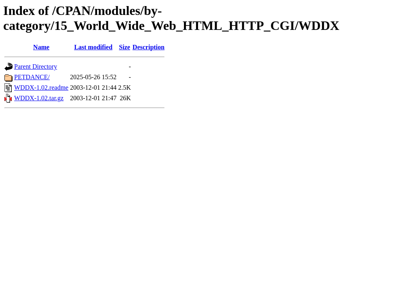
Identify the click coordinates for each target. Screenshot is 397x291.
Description (149, 47)
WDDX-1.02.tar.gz (38, 98)
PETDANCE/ (32, 77)
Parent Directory (35, 66)
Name (41, 47)
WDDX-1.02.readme (41, 87)
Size (124, 47)
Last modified (93, 47)
